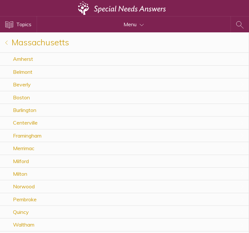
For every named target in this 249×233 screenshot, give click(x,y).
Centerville (25, 122)
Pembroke (25, 199)
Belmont (22, 72)
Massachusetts (37, 42)
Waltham (23, 224)
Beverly (22, 84)
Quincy (21, 212)
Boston (21, 97)
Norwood (24, 186)
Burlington (24, 110)
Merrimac (23, 148)
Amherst (23, 59)
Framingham (27, 135)
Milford (21, 161)
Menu (134, 24)
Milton (20, 174)
